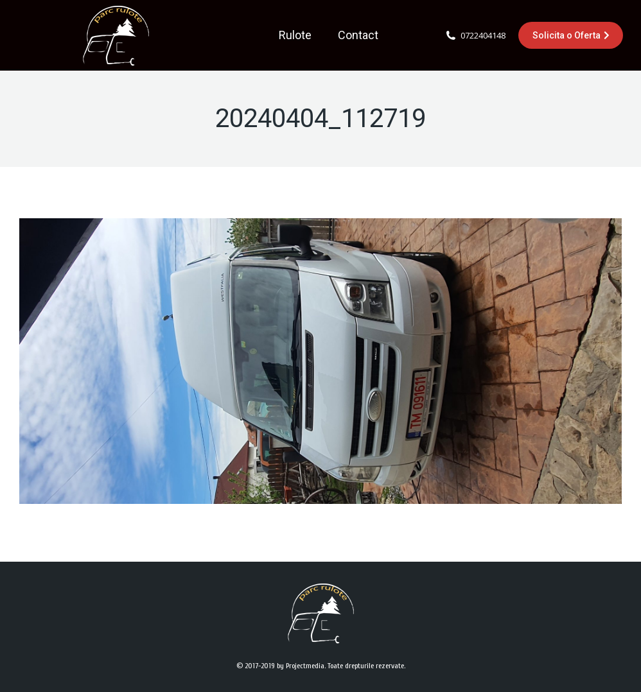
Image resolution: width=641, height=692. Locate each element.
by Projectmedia (300, 665)
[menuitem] (295, 35)
